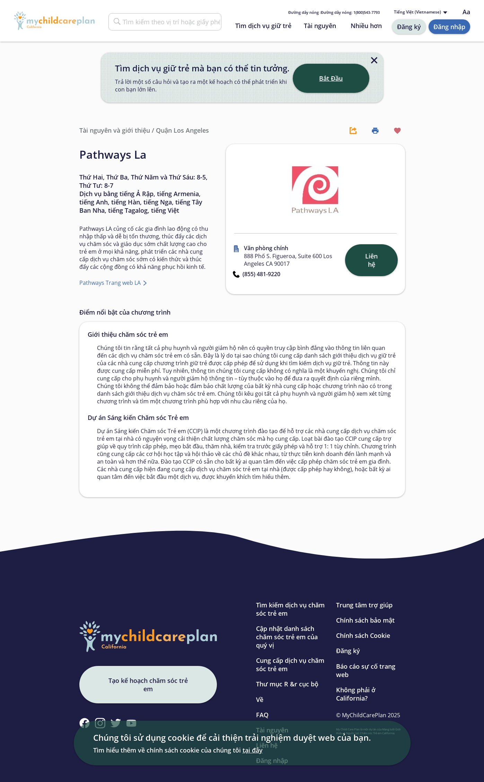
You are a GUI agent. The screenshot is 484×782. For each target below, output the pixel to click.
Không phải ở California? (356, 694)
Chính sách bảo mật (365, 620)
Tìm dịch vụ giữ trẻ (263, 25)
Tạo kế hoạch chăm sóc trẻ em (148, 684)
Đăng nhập (449, 27)
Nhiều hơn (366, 25)
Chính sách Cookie (363, 635)
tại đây (253, 750)
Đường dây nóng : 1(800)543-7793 (334, 12)
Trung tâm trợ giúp (364, 605)
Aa (466, 12)
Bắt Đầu (331, 78)
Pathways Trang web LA (110, 283)
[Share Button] (349, 130)
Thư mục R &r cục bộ (287, 684)
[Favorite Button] (394, 130)
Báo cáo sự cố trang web (365, 670)
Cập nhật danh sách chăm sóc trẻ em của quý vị (287, 636)
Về (259, 699)
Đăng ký (409, 27)
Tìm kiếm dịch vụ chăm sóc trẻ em (290, 609)
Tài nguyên (320, 25)
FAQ (262, 715)
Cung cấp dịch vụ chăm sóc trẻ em (290, 664)
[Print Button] (372, 130)
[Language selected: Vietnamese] (419, 12)
